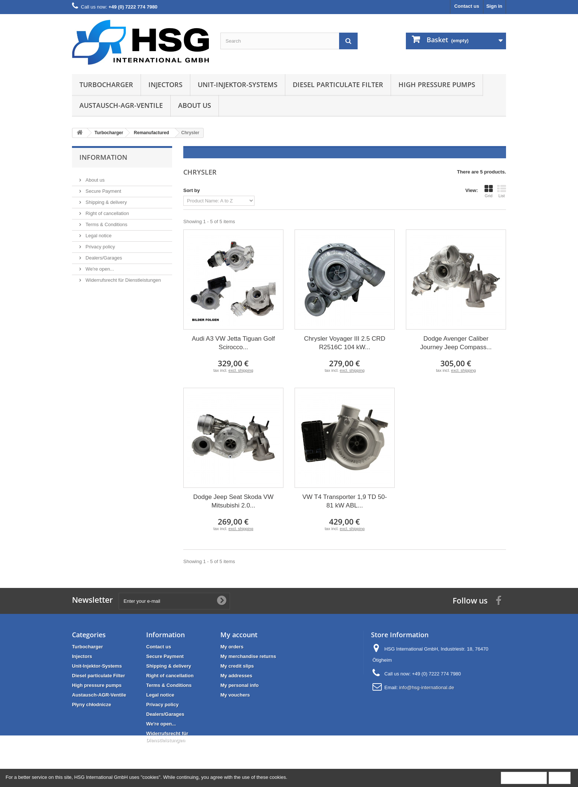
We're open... (99, 266)
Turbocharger (106, 84)
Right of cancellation (106, 210)
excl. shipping (241, 370)
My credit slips (237, 666)
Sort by (191, 190)
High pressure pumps (436, 84)
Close (560, 777)
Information (103, 157)
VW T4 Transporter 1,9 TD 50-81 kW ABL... (344, 501)
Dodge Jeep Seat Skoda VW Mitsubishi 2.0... (233, 501)
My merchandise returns (248, 656)
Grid (489, 191)
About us (194, 105)
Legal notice (98, 232)
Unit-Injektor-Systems (237, 84)
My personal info (239, 685)
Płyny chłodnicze (91, 704)
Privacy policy (99, 244)
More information (524, 777)
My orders (231, 646)
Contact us (466, 6)
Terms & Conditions (105, 221)
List (501, 191)
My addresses (236, 675)
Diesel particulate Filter (338, 84)
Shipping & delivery (105, 199)
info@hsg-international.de (426, 687)
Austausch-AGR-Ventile (121, 105)
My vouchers (235, 695)
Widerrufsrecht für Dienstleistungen (122, 277)
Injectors (165, 84)
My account (238, 634)
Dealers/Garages (103, 255)
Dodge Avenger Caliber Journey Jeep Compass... (456, 343)
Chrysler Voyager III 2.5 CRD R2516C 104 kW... (344, 343)
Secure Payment (102, 188)
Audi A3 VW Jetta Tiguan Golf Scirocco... (233, 343)
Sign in (494, 6)
